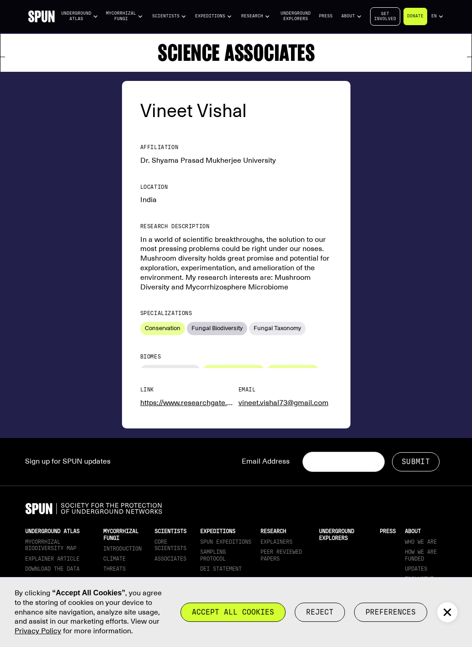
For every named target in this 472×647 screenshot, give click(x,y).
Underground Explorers (296, 16)
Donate (415, 16)
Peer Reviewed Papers (281, 555)
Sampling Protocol (213, 555)
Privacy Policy (38, 631)
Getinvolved (385, 16)
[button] (80, 16)
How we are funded (421, 555)
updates (416, 569)
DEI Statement (221, 569)
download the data (52, 569)
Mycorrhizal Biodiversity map (50, 545)
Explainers (276, 542)
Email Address (266, 461)
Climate (114, 559)
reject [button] (320, 612)
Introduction (122, 548)
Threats (114, 569)
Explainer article (52, 559)
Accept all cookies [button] (233, 612)
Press (326, 16)
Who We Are (421, 542)
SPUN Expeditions (225, 542)
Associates (170, 559)
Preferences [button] (391, 612)
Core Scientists (170, 545)
